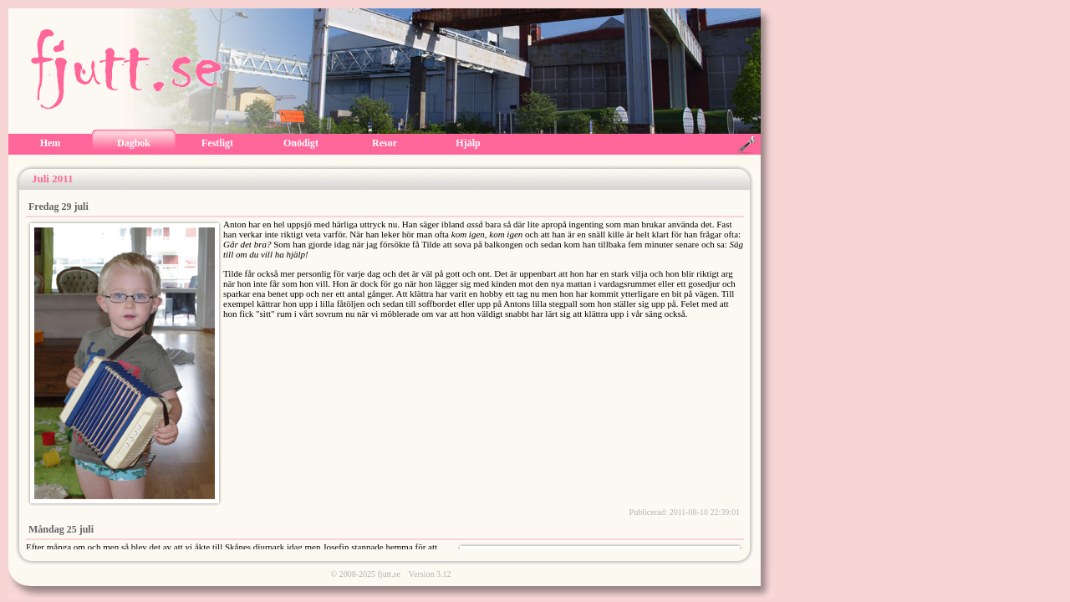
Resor (384, 143)
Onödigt (300, 143)
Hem (50, 143)
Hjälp (468, 143)
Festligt (217, 143)
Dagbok (133, 143)
